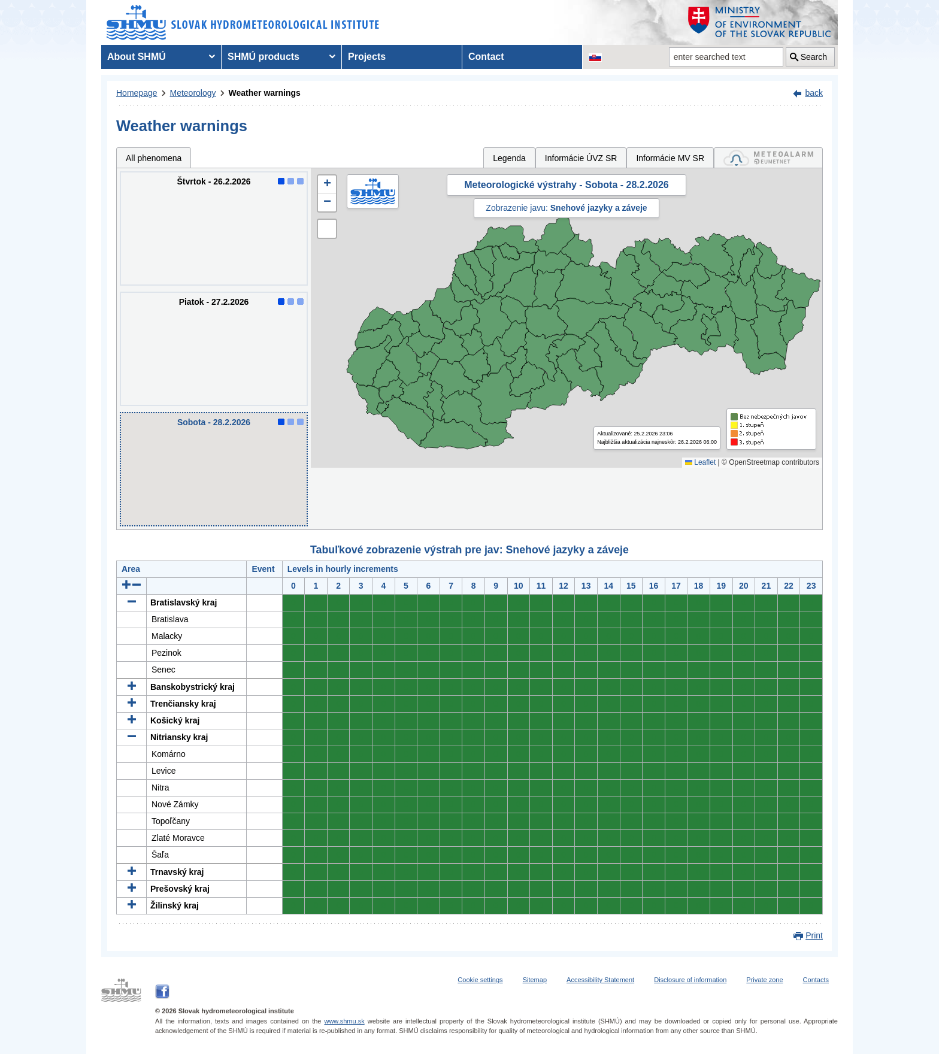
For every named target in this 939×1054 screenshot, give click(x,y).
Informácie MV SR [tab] (670, 158)
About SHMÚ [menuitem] (136, 57)
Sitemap (535, 979)
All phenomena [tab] (153, 158)
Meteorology (193, 93)
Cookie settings (480, 979)
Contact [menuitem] (486, 57)
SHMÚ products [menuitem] (263, 57)
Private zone (764, 979)
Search (814, 57)
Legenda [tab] (509, 158)
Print (814, 935)
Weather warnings (265, 93)
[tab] (768, 157)
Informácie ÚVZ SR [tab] (581, 158)
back (814, 93)
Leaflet (700, 462)
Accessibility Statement (600, 979)
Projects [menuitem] (367, 57)
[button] (327, 184)
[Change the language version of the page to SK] (595, 57)
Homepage (136, 93)
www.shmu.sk (344, 1021)
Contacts (816, 979)
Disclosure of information (690, 979)
